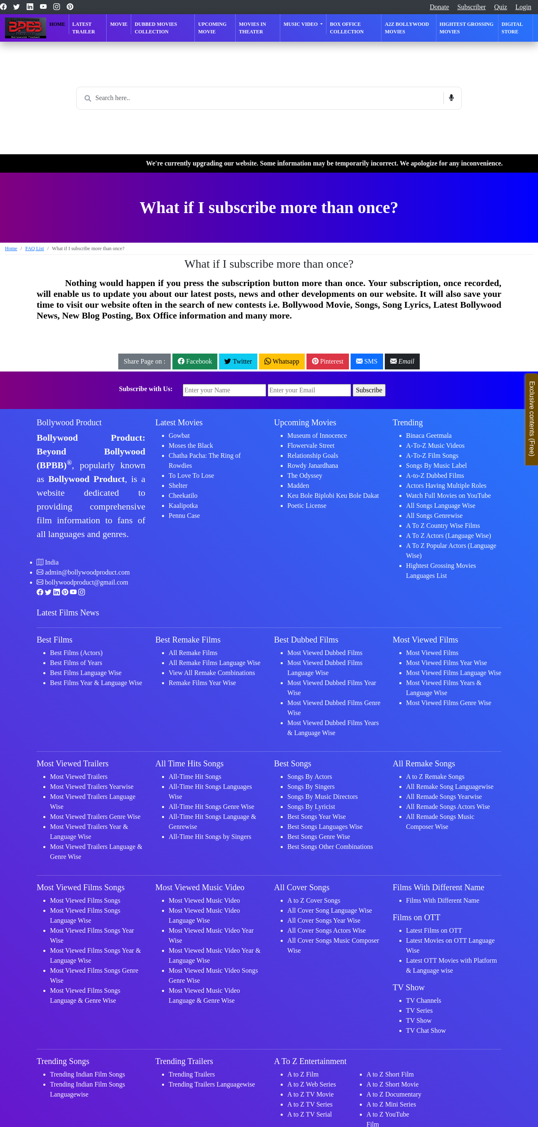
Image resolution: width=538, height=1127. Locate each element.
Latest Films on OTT (434, 930)
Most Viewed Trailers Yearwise (92, 786)
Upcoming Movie (212, 28)
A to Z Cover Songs (313, 900)
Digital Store (512, 28)
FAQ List (34, 248)
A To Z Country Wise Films (443, 525)
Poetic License (306, 505)
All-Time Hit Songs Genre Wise (211, 806)
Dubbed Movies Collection (155, 28)
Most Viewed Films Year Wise (446, 662)
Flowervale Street (310, 445)
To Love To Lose (191, 475)
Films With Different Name (442, 900)
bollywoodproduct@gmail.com (86, 582)
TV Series (419, 1010)
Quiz (500, 6)
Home (57, 24)
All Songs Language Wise (441, 505)
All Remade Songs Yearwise (444, 796)
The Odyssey (304, 475)
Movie (118, 24)
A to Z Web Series (311, 1084)
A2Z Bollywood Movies (407, 28)
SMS (367, 361)
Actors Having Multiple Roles (446, 485)
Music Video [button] (301, 24)
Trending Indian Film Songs (87, 1074)
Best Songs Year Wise (316, 816)
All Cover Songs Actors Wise (326, 930)
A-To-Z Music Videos (435, 445)
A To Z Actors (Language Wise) (448, 535)
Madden (298, 485)
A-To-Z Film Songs (432, 455)
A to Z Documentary (393, 1094)
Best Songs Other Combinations (330, 846)
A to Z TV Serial (309, 1114)
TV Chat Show (426, 1030)
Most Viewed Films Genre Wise (448, 702)
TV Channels (423, 1000)
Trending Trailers (192, 1074)
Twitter (238, 361)
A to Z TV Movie (310, 1094)
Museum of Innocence (317, 435)
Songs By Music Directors (322, 796)
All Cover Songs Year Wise (324, 920)
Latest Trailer (83, 28)
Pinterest (328, 361)
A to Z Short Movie (392, 1084)
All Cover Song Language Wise (329, 910)
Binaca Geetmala (429, 435)
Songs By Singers (311, 786)
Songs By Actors (309, 776)
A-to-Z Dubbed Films (435, 475)
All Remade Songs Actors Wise (448, 806)
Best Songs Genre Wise (318, 836)
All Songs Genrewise (434, 515)
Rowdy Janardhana (312, 465)
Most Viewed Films (432, 652)
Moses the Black (191, 445)
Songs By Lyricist (311, 806)
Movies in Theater (252, 28)
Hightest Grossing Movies (467, 28)
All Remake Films (193, 652)
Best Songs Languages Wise (325, 826)
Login (523, 6)
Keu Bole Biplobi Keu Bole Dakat (333, 495)
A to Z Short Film (390, 1074)
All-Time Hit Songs (195, 776)
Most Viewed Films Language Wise (453, 672)
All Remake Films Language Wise (214, 662)
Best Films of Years (76, 662)
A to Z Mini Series (391, 1104)
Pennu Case (184, 515)
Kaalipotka (183, 505)
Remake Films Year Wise (202, 682)
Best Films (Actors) (76, 652)
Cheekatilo (183, 495)
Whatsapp (281, 361)
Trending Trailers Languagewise (212, 1084)
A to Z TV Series (310, 1104)
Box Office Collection (347, 28)
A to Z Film (303, 1074)
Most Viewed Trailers (78, 776)
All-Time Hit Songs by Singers (210, 836)
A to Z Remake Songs (435, 776)
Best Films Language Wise (86, 672)
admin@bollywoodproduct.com (87, 572)
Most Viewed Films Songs (85, 900)
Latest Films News (68, 612)
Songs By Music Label (436, 465)
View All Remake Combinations (212, 672)
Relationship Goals (312, 455)
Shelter (178, 485)
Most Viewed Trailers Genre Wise (95, 816)
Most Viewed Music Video (204, 900)
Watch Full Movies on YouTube (448, 495)
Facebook (195, 361)
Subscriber (471, 6)
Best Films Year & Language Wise (96, 682)
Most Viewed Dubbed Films (325, 652)
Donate (439, 6)
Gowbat (179, 435)
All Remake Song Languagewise (449, 786)
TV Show (419, 1020)
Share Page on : (144, 361)
